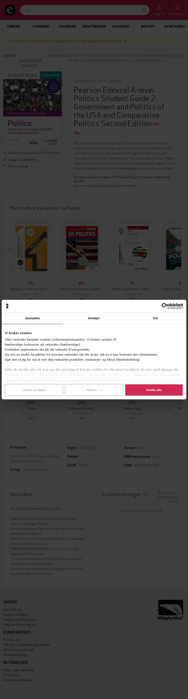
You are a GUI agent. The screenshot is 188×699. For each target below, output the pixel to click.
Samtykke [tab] (32, 318)
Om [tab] (155, 318)
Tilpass (94, 390)
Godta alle (154, 390)
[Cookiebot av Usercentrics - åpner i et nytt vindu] (164, 306)
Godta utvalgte (34, 390)
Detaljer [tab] (94, 318)
